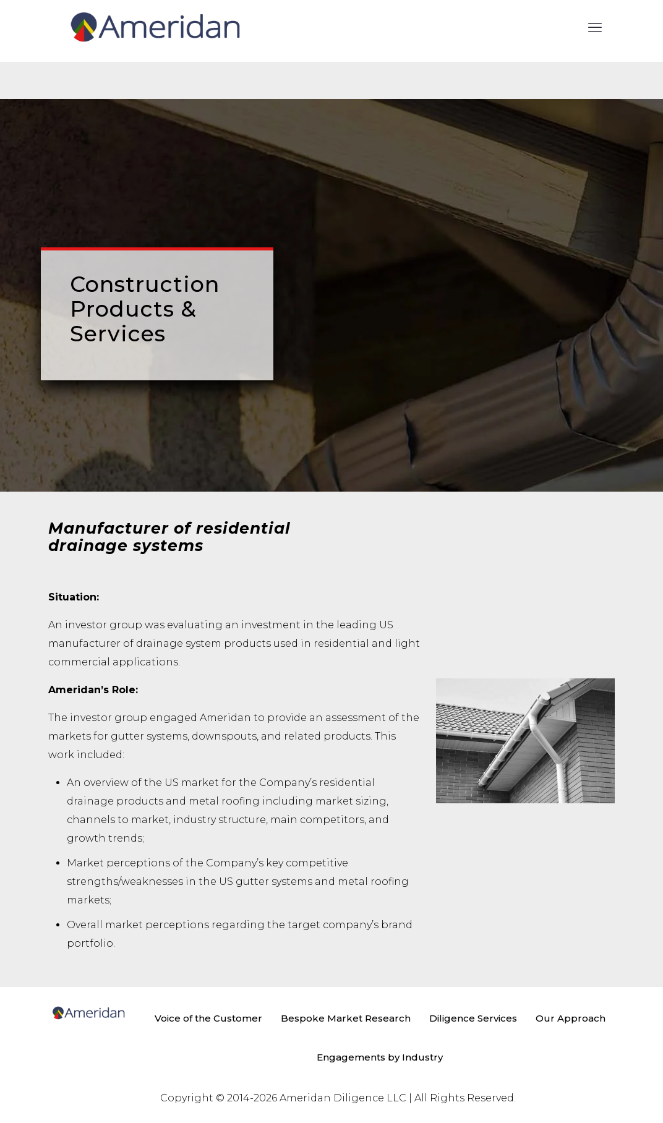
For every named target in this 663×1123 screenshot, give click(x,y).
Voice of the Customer (208, 1018)
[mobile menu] (594, 27)
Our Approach (570, 1018)
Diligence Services (473, 1018)
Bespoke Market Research (346, 1018)
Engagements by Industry (380, 1057)
